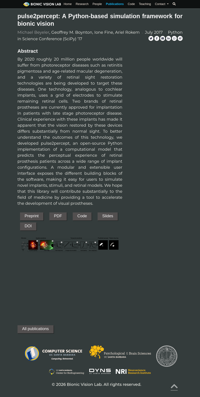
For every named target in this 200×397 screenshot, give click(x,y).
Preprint (32, 216)
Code (82, 216)
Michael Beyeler (33, 32)
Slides (107, 216)
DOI (28, 226)
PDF (58, 216)
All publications (35, 328)
